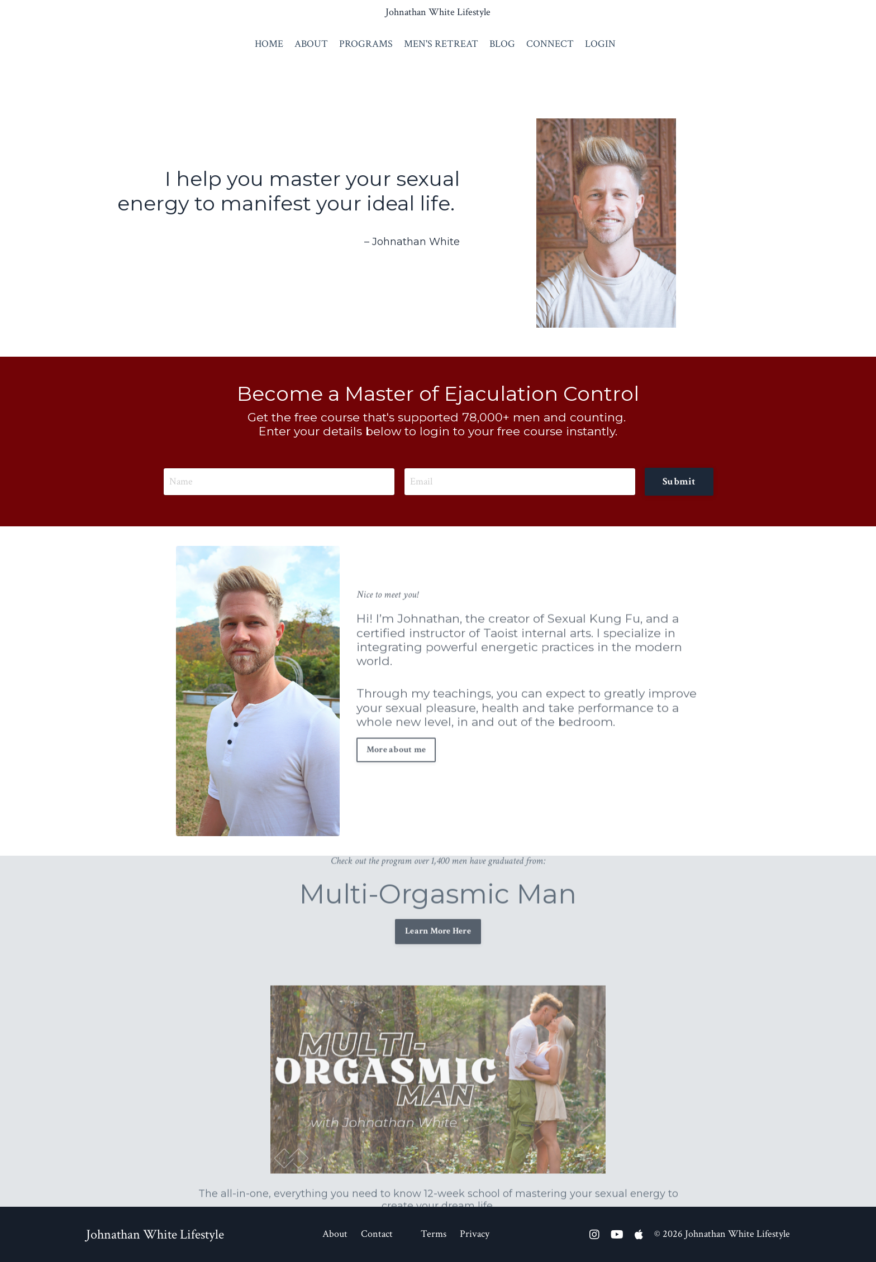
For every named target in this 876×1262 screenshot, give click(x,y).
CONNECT (550, 43)
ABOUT (311, 43)
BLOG (502, 43)
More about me (396, 726)
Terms (433, 1233)
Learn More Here (438, 908)
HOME (269, 43)
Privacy (474, 1233)
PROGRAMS (366, 43)
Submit (679, 481)
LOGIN (600, 43)
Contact (377, 1233)
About (334, 1233)
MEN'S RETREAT (441, 43)
